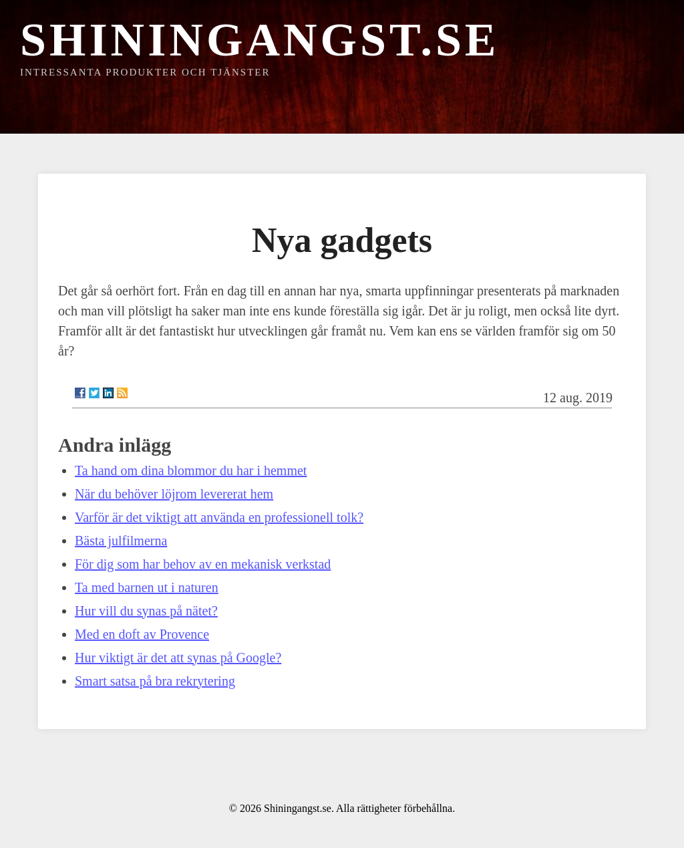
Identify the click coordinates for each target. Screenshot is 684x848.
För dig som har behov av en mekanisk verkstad (203, 564)
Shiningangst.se (260, 39)
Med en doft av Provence (142, 634)
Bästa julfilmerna (121, 540)
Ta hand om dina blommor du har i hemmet (191, 470)
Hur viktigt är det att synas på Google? (178, 657)
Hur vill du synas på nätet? (146, 610)
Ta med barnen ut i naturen (146, 587)
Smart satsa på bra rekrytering (155, 681)
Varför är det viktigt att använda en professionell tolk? (219, 517)
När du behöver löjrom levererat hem (174, 493)
